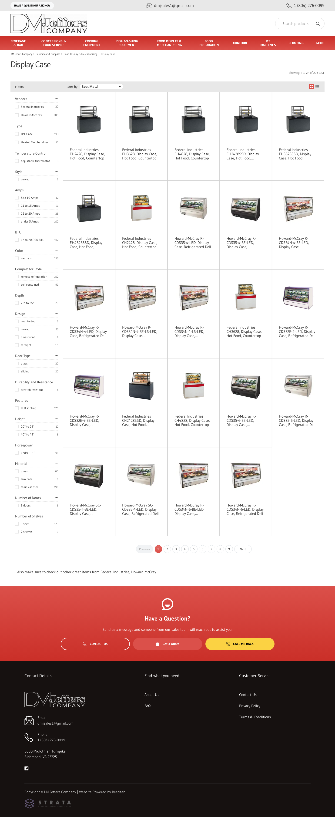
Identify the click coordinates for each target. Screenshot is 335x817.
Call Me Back (240, 644)
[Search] (300, 23)
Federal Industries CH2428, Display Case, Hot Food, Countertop (139, 242)
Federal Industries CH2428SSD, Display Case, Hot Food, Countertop (138, 420)
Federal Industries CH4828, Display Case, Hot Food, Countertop (192, 420)
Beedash (118, 792)
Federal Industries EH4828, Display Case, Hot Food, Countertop (192, 154)
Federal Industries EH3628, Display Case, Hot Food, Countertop (139, 154)
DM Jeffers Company (21, 54)
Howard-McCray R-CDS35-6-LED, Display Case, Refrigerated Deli (297, 420)
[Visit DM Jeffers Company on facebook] (26, 768)
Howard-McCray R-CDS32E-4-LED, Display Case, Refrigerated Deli (297, 331)
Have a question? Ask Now (32, 5)
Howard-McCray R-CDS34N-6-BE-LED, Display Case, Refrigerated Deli (189, 509)
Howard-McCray (31, 115)
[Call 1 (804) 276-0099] (305, 6)
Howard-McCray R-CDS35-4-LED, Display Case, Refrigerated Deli (192, 242)
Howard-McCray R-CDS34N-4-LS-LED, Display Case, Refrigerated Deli (189, 331)
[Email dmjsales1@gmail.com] (170, 6)
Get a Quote (167, 644)
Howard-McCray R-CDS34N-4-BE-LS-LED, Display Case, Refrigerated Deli (139, 331)
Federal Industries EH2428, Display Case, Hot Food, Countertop (87, 154)
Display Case (108, 54)
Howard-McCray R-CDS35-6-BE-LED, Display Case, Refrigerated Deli (241, 420)
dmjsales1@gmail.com (55, 723)
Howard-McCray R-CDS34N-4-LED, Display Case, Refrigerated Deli (88, 331)
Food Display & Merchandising (80, 54)
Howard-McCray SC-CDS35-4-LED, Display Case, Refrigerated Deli (140, 509)
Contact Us (95, 644)
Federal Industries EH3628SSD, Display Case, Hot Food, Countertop (295, 154)
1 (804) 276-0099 (51, 740)
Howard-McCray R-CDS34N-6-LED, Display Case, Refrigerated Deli (245, 509)
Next (243, 549)
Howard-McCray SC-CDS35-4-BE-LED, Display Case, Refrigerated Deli (85, 509)
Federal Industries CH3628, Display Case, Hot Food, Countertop (244, 331)
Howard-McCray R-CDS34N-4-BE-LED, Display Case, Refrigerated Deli (294, 242)
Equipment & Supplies (48, 54)
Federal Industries (32, 106)
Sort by (72, 86)
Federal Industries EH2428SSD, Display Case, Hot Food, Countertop (243, 154)
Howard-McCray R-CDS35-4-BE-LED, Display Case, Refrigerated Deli (241, 242)
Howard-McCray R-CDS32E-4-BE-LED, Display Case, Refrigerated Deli (84, 420)
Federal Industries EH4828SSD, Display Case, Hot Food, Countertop (86, 242)
